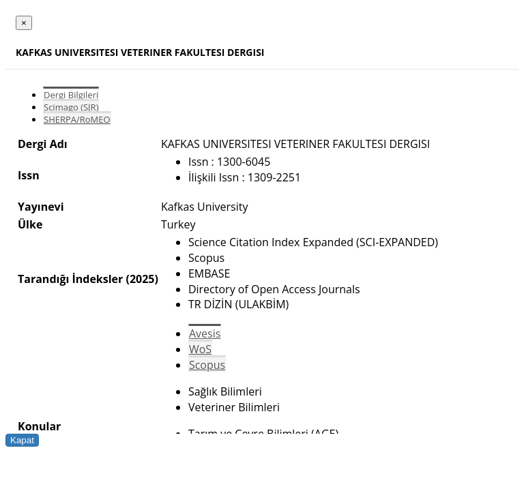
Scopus (207, 364)
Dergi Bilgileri (71, 95)
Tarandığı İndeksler (70, 278)
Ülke (30, 224)
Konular (39, 426)
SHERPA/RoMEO (77, 119)
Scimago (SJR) (71, 107)
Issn (29, 175)
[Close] (24, 23)
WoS (200, 349)
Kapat (22, 440)
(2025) (142, 278)
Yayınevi (41, 206)
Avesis (204, 333)
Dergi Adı (43, 143)
